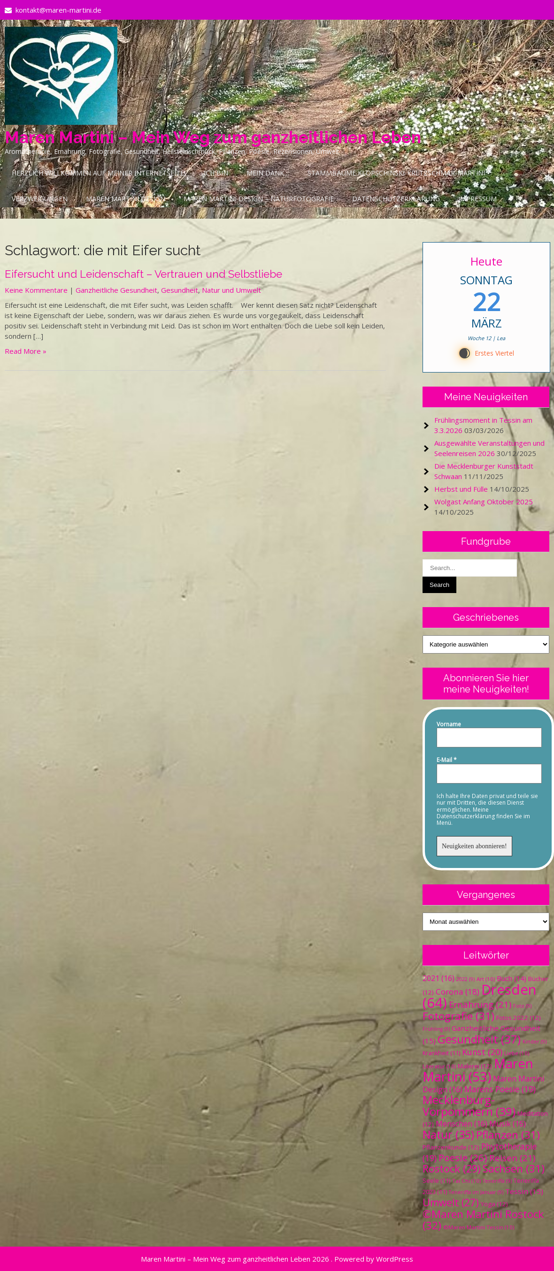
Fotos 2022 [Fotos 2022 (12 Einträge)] (518, 1017)
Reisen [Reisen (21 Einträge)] (512, 1158)
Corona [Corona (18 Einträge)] (457, 991)
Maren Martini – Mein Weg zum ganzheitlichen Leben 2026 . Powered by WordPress (277, 1258)
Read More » (25, 351)
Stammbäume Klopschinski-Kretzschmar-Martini (396, 172)
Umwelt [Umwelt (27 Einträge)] (451, 1202)
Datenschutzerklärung (396, 198)
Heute (486, 261)
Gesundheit (179, 290)
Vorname (449, 724)
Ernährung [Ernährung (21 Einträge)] (480, 1004)
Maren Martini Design (125, 198)
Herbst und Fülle (461, 489)
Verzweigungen (40, 198)
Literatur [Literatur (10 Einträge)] (439, 1066)
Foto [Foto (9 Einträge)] (522, 1006)
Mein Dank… (267, 172)
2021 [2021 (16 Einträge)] (438, 978)
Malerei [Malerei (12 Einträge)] (475, 1066)
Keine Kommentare (36, 290)
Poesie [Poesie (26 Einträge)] (463, 1157)
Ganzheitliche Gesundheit (116, 290)
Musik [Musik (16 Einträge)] (507, 1124)
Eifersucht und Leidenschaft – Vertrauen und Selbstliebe (143, 274)
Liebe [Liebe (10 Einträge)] (516, 1053)
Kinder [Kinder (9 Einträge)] (534, 1041)
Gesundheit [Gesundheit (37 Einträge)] (479, 1039)
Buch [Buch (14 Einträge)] (511, 978)
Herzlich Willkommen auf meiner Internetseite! (98, 172)
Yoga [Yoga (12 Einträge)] (494, 1204)
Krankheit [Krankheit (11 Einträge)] (441, 1053)
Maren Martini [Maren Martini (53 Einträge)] (478, 1070)
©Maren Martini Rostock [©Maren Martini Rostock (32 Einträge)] (483, 1220)
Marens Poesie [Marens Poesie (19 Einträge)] (500, 1089)
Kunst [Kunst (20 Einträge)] (482, 1052)
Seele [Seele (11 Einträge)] (436, 1181)
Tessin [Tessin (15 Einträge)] (524, 1191)
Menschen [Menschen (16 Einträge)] (461, 1124)
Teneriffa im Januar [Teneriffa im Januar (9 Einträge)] (476, 1192)
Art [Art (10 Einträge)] (486, 978)
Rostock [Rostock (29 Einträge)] (452, 1168)
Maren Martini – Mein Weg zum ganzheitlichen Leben (213, 137)
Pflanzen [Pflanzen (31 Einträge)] (508, 1134)
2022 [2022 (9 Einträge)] (465, 979)
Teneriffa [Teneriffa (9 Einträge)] (497, 1181)
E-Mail (447, 760)
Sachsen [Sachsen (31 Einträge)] (514, 1168)
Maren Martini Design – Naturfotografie (259, 198)
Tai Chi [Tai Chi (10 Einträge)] (466, 1180)
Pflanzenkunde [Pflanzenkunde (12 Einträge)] (451, 1147)
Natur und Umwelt (231, 290)
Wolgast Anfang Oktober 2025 (483, 501)
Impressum (477, 198)
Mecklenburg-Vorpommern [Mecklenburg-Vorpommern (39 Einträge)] (469, 1105)
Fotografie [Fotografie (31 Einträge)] (458, 1016)
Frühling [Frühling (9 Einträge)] (436, 1029)
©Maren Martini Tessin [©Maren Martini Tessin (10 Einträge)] (478, 1227)
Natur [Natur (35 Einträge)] (448, 1134)
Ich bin (216, 172)
